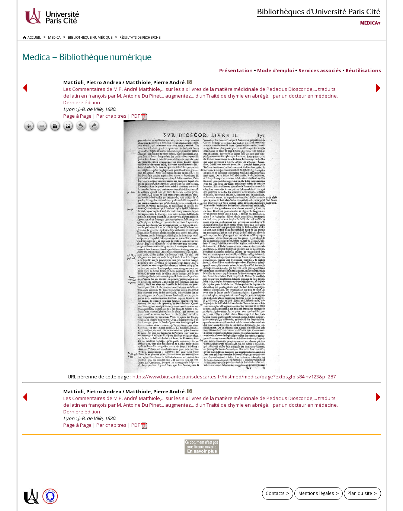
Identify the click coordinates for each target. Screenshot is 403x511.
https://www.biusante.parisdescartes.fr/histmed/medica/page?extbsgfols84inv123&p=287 (234, 376)
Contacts (275, 493)
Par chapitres (111, 115)
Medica (369, 23)
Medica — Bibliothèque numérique (86, 57)
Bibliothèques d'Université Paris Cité (318, 11)
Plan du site (360, 493)
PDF (139, 115)
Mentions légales (316, 493)
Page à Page (77, 115)
